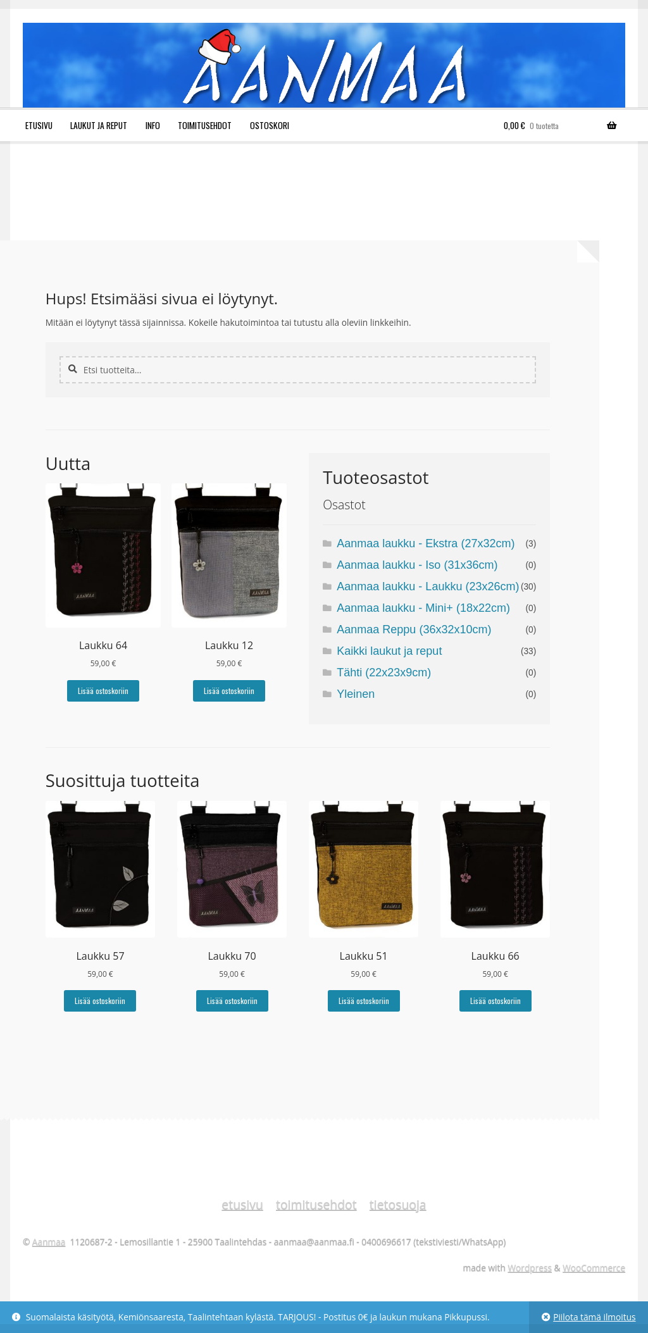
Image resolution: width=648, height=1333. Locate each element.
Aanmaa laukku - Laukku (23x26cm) (428, 586)
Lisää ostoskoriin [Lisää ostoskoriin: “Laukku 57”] (100, 1000)
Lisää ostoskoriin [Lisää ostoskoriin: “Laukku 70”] (232, 1000)
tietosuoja (398, 1204)
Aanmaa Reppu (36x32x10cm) (414, 629)
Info (153, 125)
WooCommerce (594, 1268)
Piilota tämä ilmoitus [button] (594, 1317)
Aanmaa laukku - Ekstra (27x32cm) (425, 543)
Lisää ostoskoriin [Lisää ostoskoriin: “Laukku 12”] (229, 690)
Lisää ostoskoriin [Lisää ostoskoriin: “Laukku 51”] (364, 1000)
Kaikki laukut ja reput (389, 651)
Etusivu (39, 125)
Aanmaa (49, 1242)
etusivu (242, 1204)
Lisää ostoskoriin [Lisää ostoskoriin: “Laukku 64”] (103, 690)
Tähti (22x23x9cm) (384, 672)
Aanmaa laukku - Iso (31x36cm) (417, 565)
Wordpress (530, 1268)
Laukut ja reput (98, 125)
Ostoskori (269, 125)
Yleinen (356, 694)
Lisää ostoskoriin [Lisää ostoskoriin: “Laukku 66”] (495, 1000)
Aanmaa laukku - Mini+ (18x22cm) (423, 608)
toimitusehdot (316, 1204)
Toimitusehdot (205, 125)
